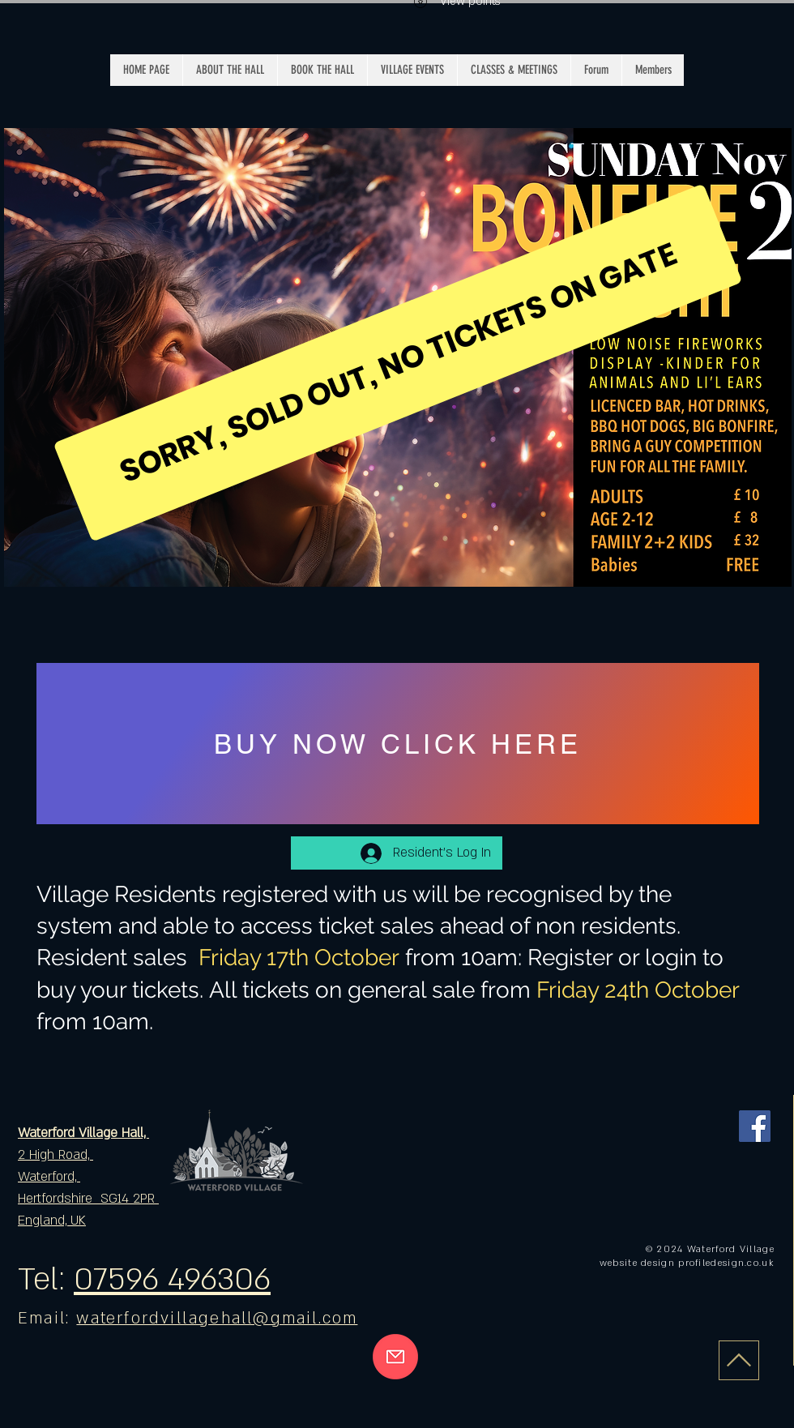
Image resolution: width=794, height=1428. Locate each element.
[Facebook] (755, 1126)
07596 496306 (172, 1280)
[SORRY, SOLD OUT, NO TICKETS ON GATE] (398, 362)
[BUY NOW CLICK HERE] (397, 743)
